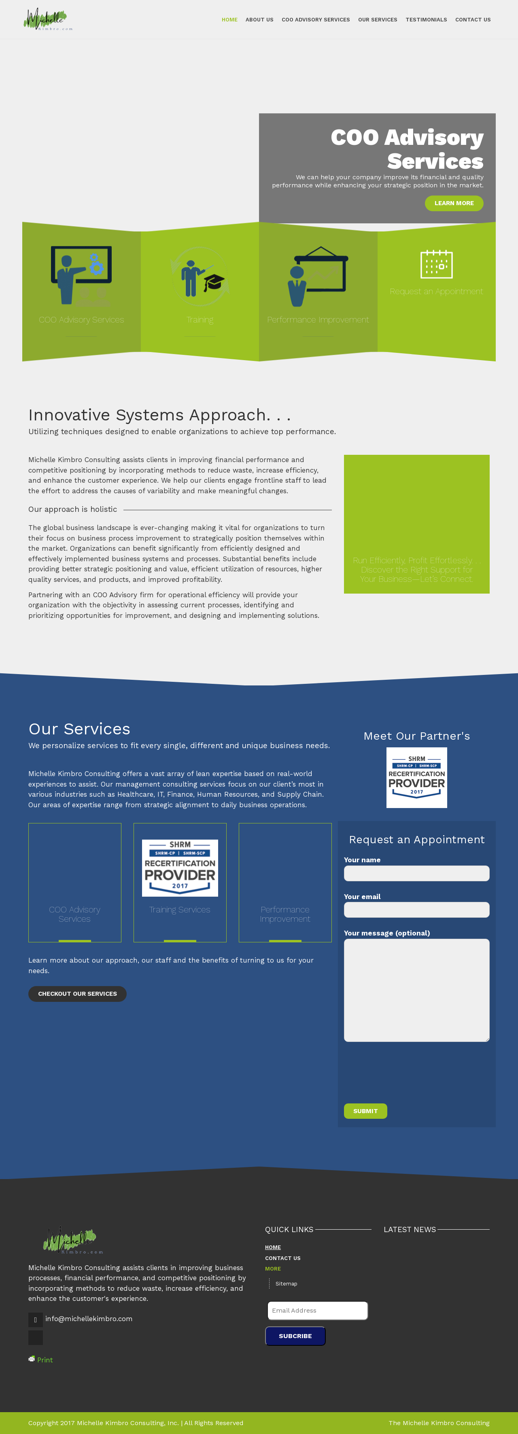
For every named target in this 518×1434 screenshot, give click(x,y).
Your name (417, 868)
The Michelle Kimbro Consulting (439, 1423)
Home (226, 19)
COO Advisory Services (312, 19)
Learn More (454, 203)
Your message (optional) (417, 985)
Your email (417, 905)
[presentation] (405, 1077)
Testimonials (423, 19)
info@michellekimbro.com (89, 1319)
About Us (256, 19)
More (273, 1269)
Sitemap (286, 1284)
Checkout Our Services (77, 993)
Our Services (374, 19)
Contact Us (470, 19)
